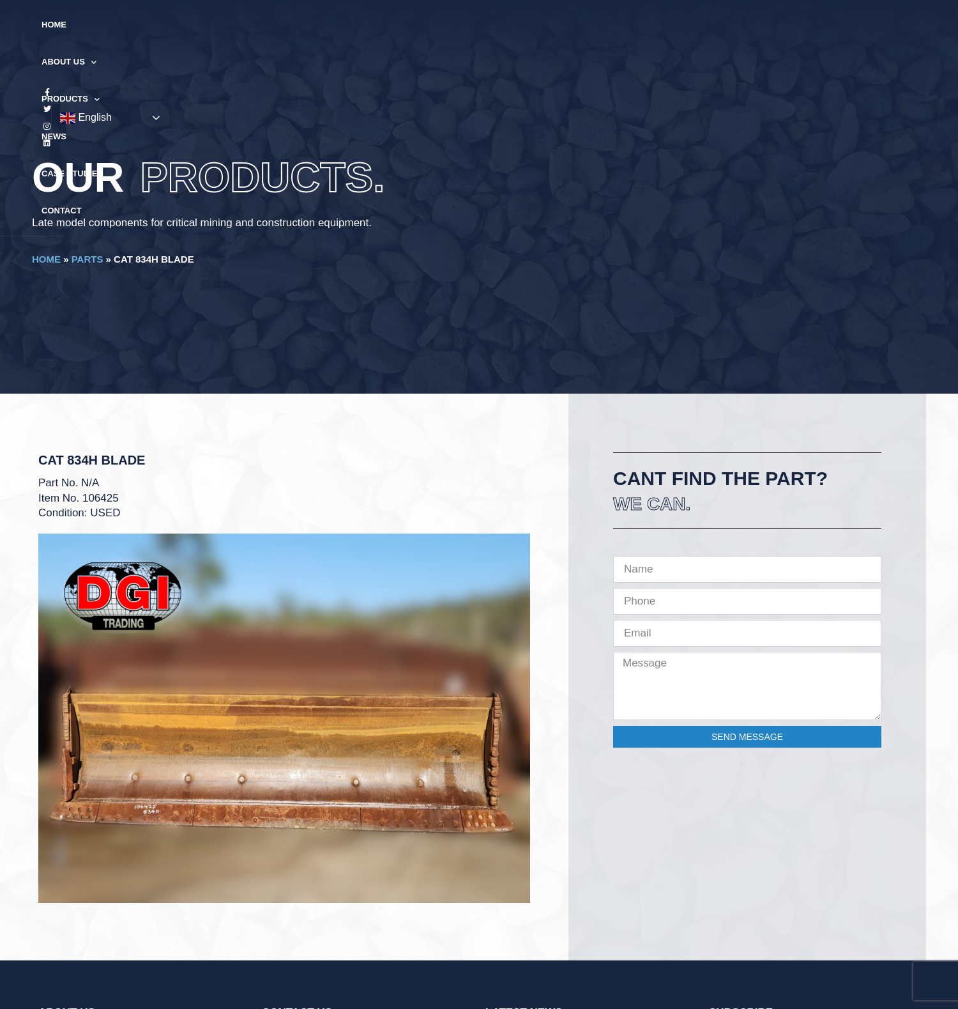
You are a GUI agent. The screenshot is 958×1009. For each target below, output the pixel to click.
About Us (359, 25)
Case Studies (558, 24)
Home (300, 24)
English (841, 25)
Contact (628, 24)
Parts (87, 259)
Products (435, 25)
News (495, 24)
